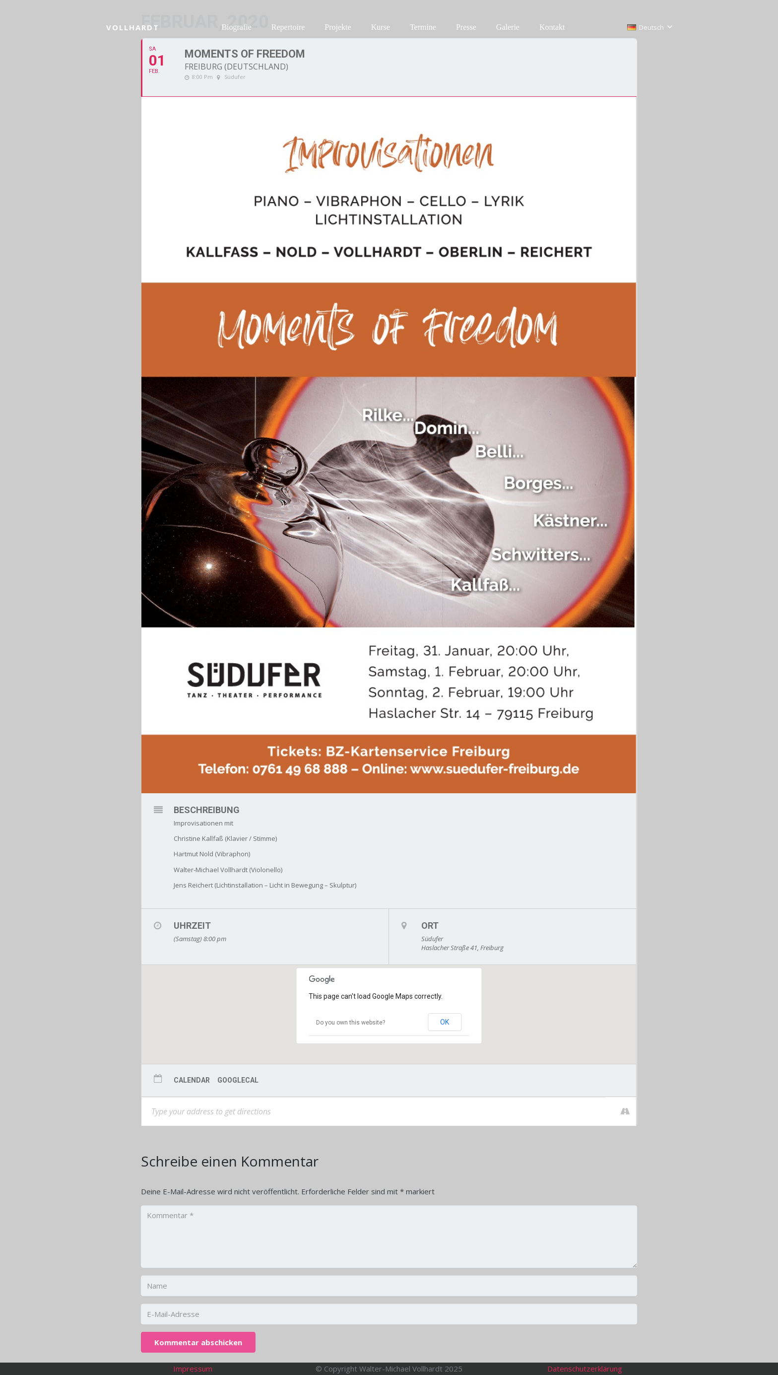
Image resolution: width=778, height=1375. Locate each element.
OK (444, 1022)
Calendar (192, 1080)
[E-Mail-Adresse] (389, 1314)
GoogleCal (238, 1080)
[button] (649, 27)
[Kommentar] (389, 1236)
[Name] (389, 1285)
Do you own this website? (350, 1022)
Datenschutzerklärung (584, 1369)
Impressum (192, 1369)
